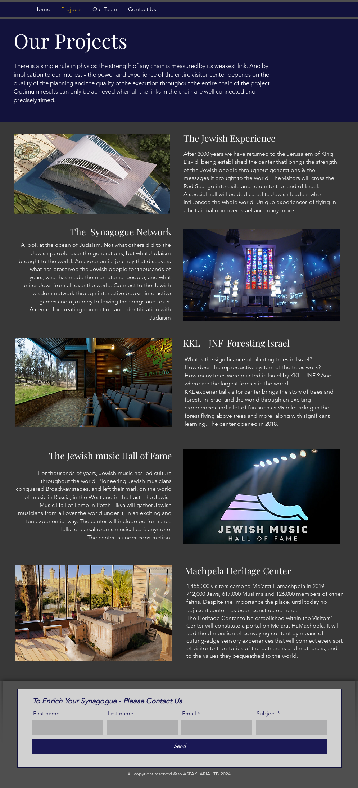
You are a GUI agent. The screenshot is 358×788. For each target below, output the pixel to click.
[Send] (179, 746)
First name (46, 713)
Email (189, 713)
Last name (120, 713)
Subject (266, 713)
